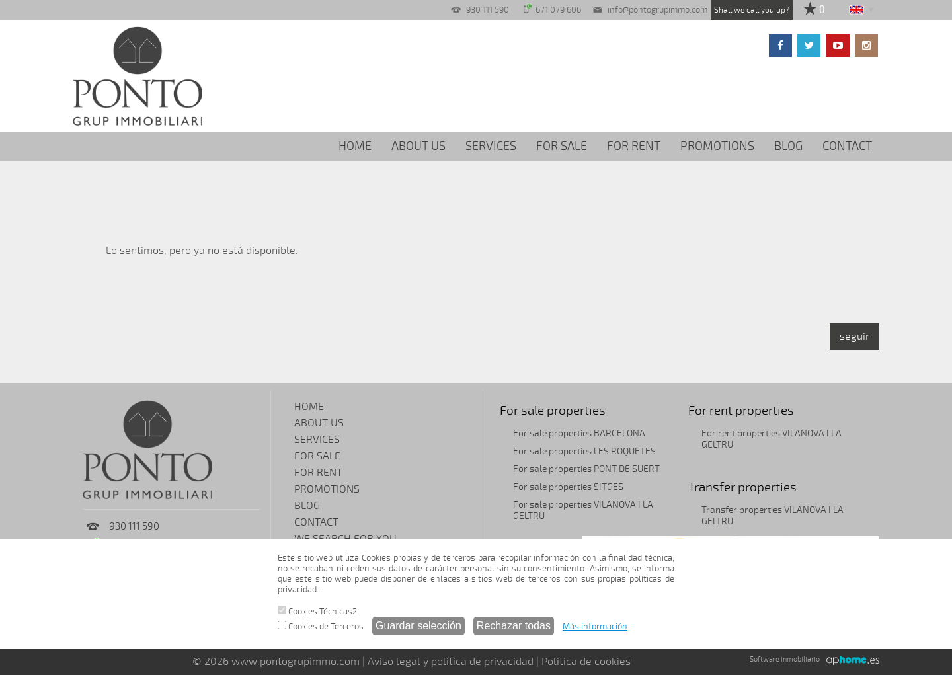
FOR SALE (561, 146)
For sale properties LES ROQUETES (584, 451)
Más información (595, 626)
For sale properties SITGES (568, 487)
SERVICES (490, 146)
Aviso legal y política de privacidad (451, 661)
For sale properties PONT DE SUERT (586, 469)
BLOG (788, 146)
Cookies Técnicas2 (317, 611)
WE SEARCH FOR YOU (345, 538)
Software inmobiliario (785, 659)
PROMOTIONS (717, 146)
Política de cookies (586, 661)
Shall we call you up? (751, 10)
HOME (355, 146)
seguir (854, 336)
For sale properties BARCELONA (579, 433)
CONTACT (847, 146)
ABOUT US (418, 146)
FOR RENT (633, 146)
